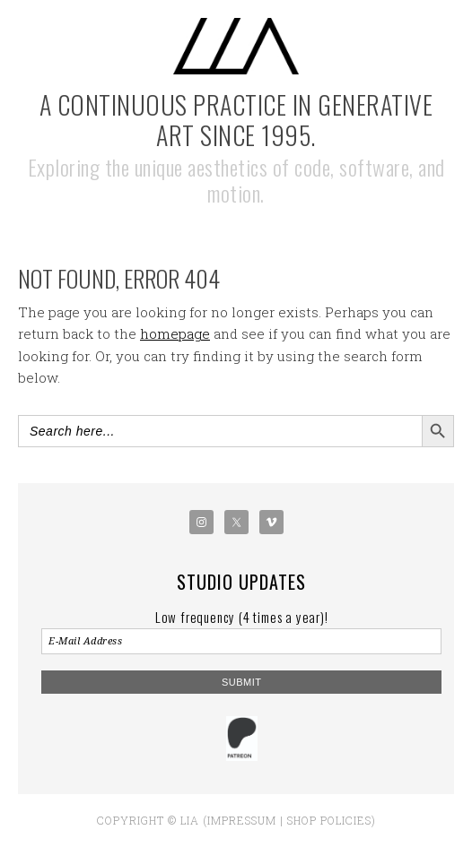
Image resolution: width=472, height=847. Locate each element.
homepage (175, 333)
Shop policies (329, 820)
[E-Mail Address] (241, 641)
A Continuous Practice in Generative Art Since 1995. (236, 119)
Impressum (241, 820)
